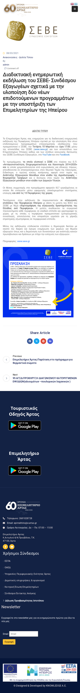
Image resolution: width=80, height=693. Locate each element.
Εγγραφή (9, 641)
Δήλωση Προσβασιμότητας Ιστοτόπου (24, 601)
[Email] (23, 634)
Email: (22, 523)
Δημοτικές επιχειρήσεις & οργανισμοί (25, 580)
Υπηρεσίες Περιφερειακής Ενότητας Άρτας (28, 574)
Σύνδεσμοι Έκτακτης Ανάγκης (20, 593)
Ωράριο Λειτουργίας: (30, 527)
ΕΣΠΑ (7, 561)
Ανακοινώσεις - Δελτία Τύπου (18, 57)
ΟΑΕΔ (8, 567)
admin (6, 64)
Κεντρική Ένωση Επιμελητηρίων (22, 587)
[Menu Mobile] (75, 9)
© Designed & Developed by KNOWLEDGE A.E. (40, 685)
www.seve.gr (23, 241)
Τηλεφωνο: (19, 518)
